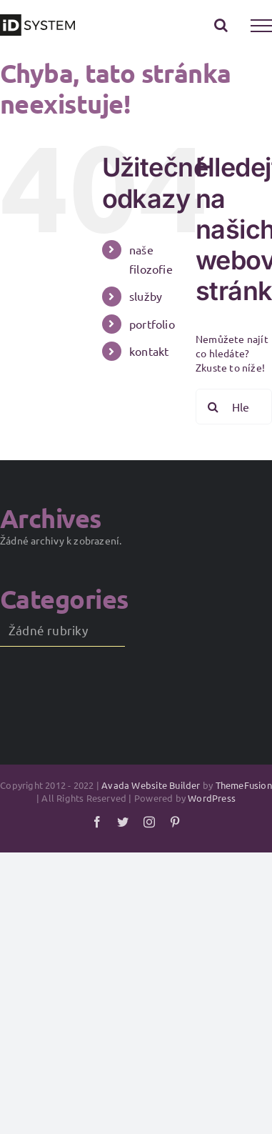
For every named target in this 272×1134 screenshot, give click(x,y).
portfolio (152, 324)
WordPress (212, 798)
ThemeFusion (244, 785)
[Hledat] (213, 406)
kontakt (148, 351)
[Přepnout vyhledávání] (221, 25)
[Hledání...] (234, 406)
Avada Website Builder (150, 785)
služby (145, 296)
